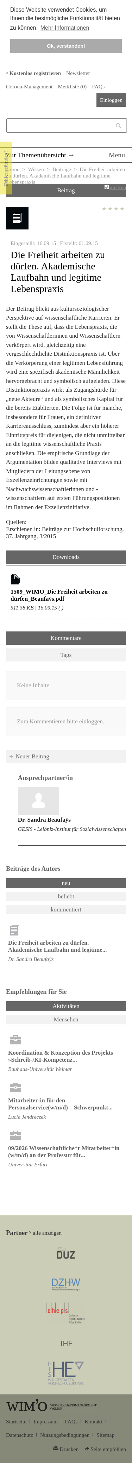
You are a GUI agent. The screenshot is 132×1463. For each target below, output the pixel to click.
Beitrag (66, 190)
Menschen (66, 1019)
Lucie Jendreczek (27, 1117)
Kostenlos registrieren (35, 73)
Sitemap (105, 1435)
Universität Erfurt (28, 1164)
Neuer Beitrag (32, 756)
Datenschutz (19, 1435)
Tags (66, 655)
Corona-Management (29, 86)
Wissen (36, 169)
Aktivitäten (84, 1005)
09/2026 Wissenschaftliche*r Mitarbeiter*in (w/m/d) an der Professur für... (63, 1152)
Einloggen (111, 100)
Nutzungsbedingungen (64, 1435)
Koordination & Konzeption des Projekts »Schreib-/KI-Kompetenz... (60, 1056)
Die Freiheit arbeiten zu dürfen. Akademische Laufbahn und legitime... (57, 946)
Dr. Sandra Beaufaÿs (44, 819)
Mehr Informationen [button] (64, 28)
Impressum (45, 1421)
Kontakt (93, 1421)
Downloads (66, 557)
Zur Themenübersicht (36, 155)
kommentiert (66, 909)
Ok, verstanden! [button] (66, 46)
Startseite (16, 1421)
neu (66, 883)
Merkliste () (72, 86)
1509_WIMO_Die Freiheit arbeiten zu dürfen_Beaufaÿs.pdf (59, 595)
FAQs (98, 86)
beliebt (66, 896)
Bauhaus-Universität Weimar (40, 1069)
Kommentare (66, 638)
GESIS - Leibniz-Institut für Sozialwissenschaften (72, 829)
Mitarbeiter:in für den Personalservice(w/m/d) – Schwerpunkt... (60, 1104)
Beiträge (61, 169)
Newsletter (78, 73)
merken (117, 187)
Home (12, 169)
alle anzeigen (47, 1233)
